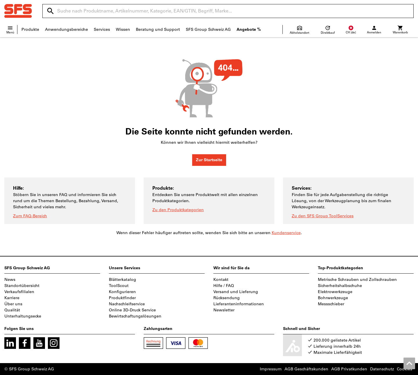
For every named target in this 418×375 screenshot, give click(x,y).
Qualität (12, 310)
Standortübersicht (21, 285)
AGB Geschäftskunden (306, 369)
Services (102, 29)
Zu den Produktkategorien (178, 209)
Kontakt (220, 279)
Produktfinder (122, 297)
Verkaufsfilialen (19, 291)
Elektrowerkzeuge (335, 291)
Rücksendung (226, 297)
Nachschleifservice (127, 304)
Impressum (271, 369)
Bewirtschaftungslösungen (135, 316)
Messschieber (331, 304)
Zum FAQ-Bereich (30, 215)
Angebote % (249, 29)
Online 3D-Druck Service (132, 310)
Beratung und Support (158, 29)
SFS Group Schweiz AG (208, 29)
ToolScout (119, 285)
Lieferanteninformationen (238, 304)
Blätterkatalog (122, 279)
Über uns (13, 304)
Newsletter (224, 310)
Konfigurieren (122, 291)
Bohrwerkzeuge (333, 297)
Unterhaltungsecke (22, 316)
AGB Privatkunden (349, 369)
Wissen (123, 29)
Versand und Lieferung (235, 291)
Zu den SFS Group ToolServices (323, 215)
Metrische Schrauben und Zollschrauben (357, 279)
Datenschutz (382, 369)
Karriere (11, 297)
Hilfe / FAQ (223, 285)
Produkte (30, 29)
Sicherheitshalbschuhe (340, 285)
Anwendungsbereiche (66, 29)
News (9, 279)
